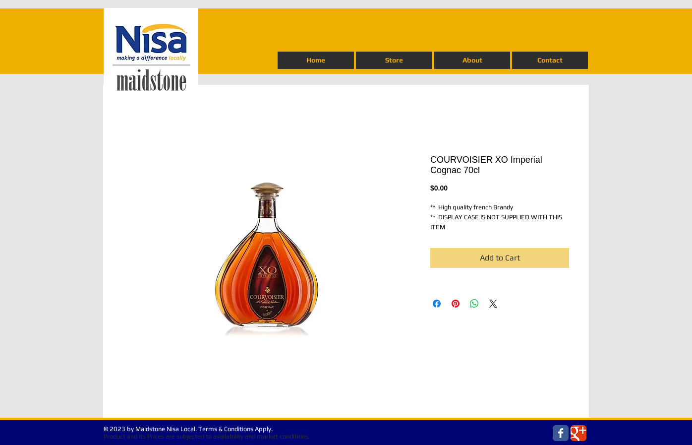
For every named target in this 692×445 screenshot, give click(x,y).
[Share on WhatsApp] (474, 304)
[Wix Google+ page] (578, 433)
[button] (394, 60)
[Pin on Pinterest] (455, 304)
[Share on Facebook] (437, 304)
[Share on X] (493, 304)
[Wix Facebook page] (561, 433)
